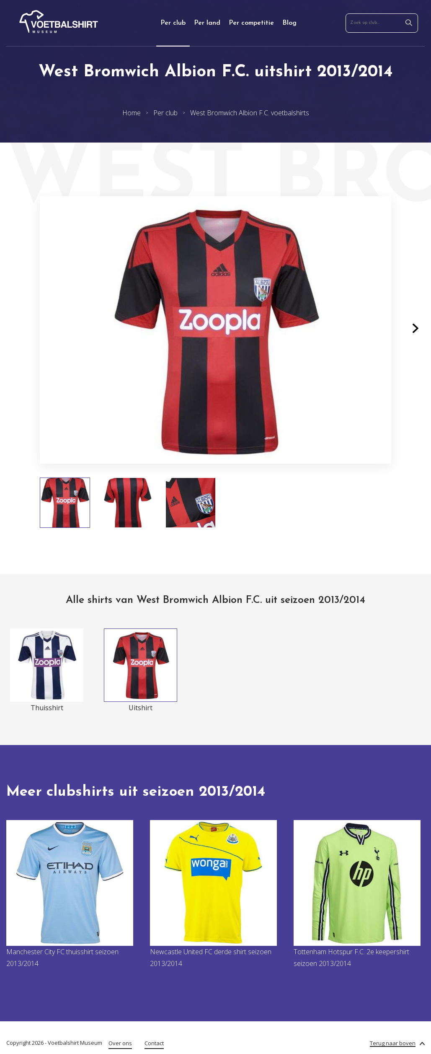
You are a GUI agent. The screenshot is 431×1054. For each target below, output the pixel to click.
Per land (207, 23)
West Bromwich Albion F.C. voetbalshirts (249, 112)
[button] (415, 330)
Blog (289, 23)
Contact (154, 1043)
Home (131, 112)
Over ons (120, 1043)
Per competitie (251, 23)
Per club (173, 23)
